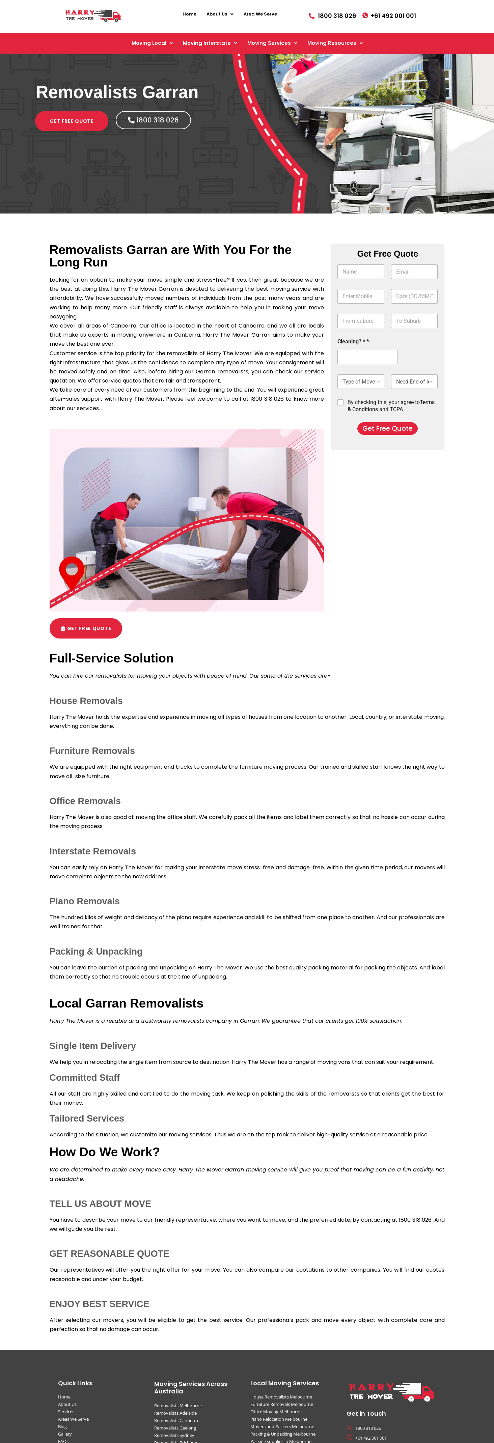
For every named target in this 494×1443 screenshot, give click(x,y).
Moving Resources (335, 43)
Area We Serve (260, 14)
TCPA (396, 409)
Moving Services (272, 43)
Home (189, 14)
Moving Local (152, 43)
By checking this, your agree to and (391, 406)
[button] (220, 14)
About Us (220, 14)
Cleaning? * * (353, 341)
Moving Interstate (210, 43)
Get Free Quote (387, 428)
